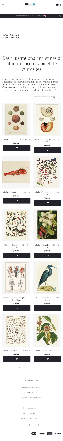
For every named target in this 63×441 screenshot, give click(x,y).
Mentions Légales (30, 392)
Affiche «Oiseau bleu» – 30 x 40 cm (47, 299)
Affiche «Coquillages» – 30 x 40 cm (47, 140)
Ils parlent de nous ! (29, 418)
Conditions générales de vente (29, 387)
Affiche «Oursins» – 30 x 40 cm (16, 139)
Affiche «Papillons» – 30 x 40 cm (47, 193)
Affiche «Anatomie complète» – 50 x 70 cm (16, 299)
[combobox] (45, 96)
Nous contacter (29, 408)
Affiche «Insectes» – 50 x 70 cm (16, 351)
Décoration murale (47, 33)
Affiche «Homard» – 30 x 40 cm (16, 192)
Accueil (29, 33)
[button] (17, 148)
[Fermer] (60, 15)
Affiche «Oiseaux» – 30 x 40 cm (16, 246)
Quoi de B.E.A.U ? (30, 413)
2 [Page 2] (20, 368)
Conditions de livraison (30, 403)
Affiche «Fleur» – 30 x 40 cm (47, 351)
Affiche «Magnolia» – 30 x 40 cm (46, 246)
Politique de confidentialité (30, 398)
